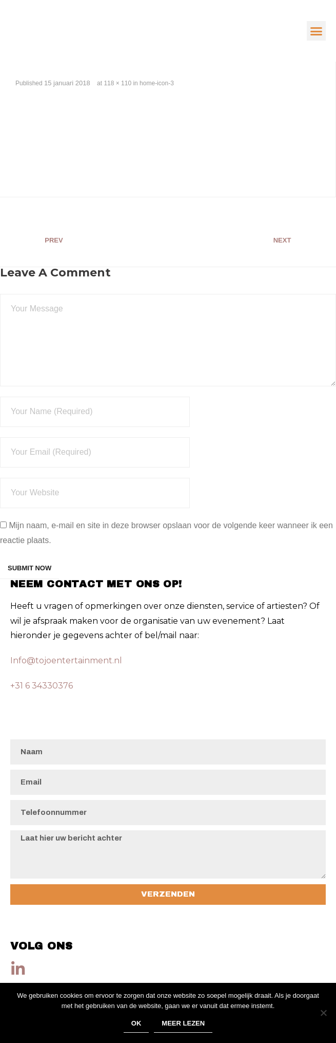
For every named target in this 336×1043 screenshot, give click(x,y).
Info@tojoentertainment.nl (66, 660)
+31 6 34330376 (41, 686)
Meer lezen (183, 1023)
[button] (316, 31)
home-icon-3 (157, 83)
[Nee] (323, 1013)
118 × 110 (117, 83)
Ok (136, 1023)
